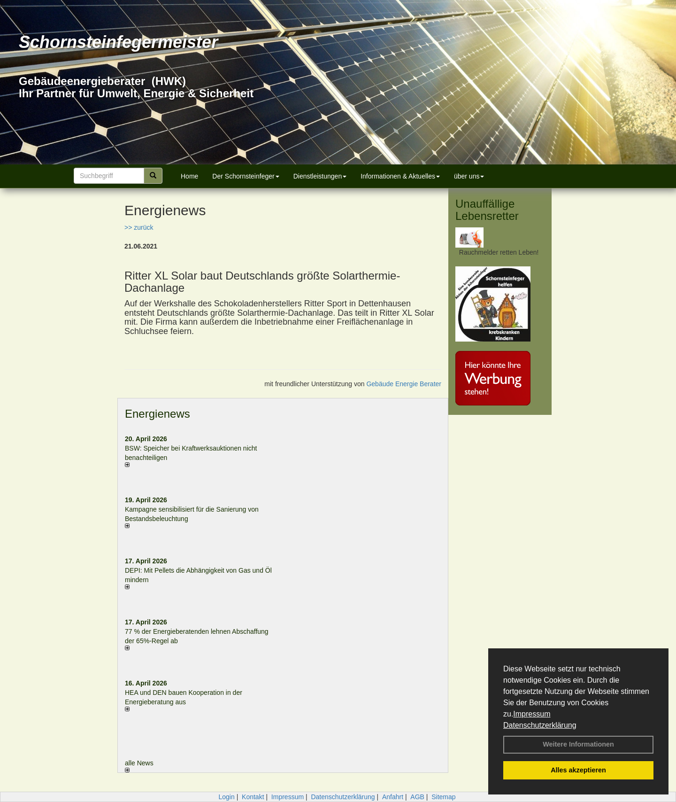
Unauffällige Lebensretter (487, 209)
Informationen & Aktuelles (400, 176)
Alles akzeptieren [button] (578, 770)
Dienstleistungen (320, 176)
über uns (469, 176)
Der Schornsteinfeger (245, 176)
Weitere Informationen (578, 744)
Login (226, 797)
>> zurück (138, 227)
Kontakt (253, 797)
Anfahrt (392, 797)
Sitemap (443, 797)
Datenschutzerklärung (539, 725)
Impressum (531, 714)
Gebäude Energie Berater (403, 384)
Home (189, 176)
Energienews (157, 413)
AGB (417, 797)
